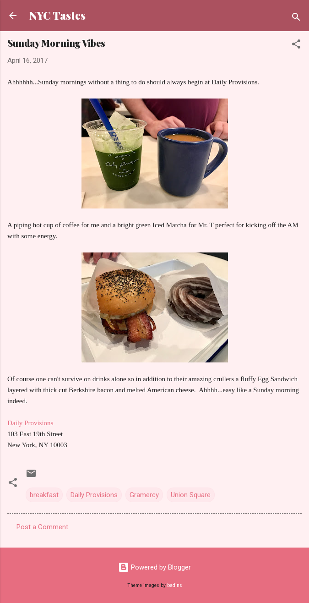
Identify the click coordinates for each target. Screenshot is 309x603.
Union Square (191, 495)
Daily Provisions (30, 423)
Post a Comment (42, 527)
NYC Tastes (57, 15)
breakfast (44, 495)
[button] (296, 45)
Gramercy (144, 495)
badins (174, 585)
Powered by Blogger (154, 567)
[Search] (296, 19)
